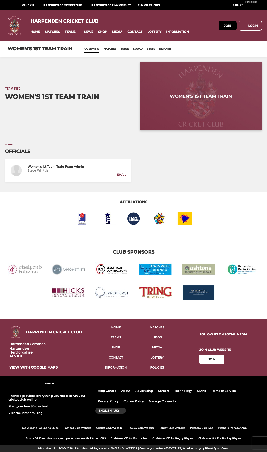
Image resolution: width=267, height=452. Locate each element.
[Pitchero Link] (253, 6)
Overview (91, 48)
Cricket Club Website (109, 427)
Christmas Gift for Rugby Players (172, 438)
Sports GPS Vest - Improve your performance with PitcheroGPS (66, 438)
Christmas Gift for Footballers (129, 438)
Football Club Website (77, 427)
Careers (163, 391)
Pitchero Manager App (232, 427)
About (125, 391)
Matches (109, 48)
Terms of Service (223, 391)
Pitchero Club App (201, 427)
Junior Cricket (149, 5)
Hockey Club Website (140, 427)
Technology (183, 391)
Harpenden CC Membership (62, 5)
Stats (151, 48)
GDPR (201, 391)
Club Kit (28, 5)
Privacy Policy (108, 401)
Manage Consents (162, 401)
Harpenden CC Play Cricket (110, 5)
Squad (138, 48)
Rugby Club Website (172, 427)
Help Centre (107, 391)
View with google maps (33, 367)
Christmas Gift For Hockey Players (219, 438)
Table (125, 48)
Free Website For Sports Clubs (39, 427)
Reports (165, 48)
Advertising (144, 391)
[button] (35, 32)
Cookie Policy (133, 401)
